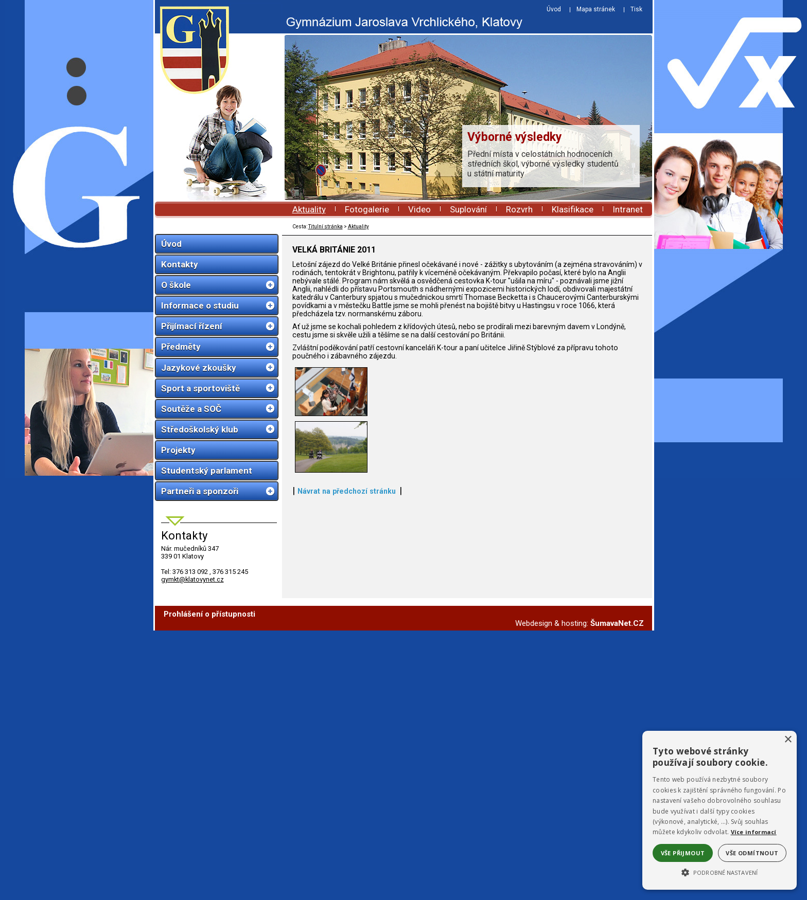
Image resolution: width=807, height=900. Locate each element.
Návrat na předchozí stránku (346, 843)
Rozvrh (519, 209)
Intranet (627, 209)
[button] (719, 871)
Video (419, 209)
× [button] (788, 740)
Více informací (754, 832)
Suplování (468, 209)
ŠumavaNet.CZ (617, 892)
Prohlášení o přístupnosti (209, 883)
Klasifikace (572, 209)
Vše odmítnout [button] (752, 853)
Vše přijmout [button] (683, 853)
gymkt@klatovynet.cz (192, 579)
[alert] (719, 810)
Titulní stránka (325, 226)
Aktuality (309, 209)
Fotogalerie (367, 209)
